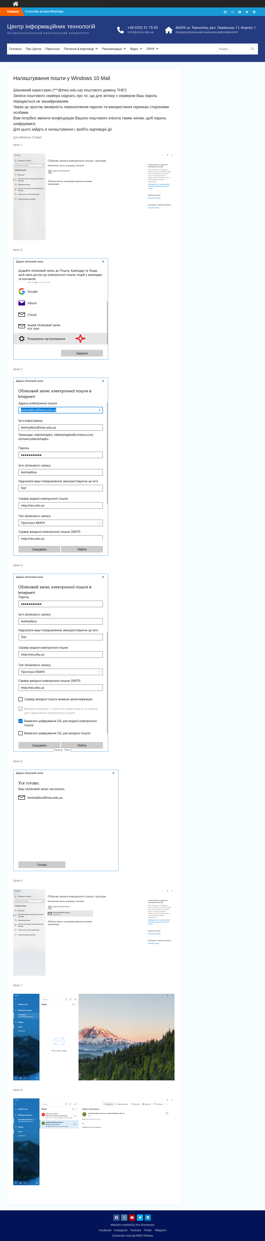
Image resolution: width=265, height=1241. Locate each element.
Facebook (105, 1230)
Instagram (121, 1230)
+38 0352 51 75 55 (143, 27)
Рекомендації (112, 49)
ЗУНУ (150, 49)
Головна (15, 49)
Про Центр (33, 49)
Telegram (160, 1230)
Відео (134, 49)
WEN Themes (144, 1235)
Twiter (148, 1230)
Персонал (52, 49)
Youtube (135, 1230)
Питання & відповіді (79, 49)
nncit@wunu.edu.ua (141, 32)
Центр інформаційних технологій (51, 26)
